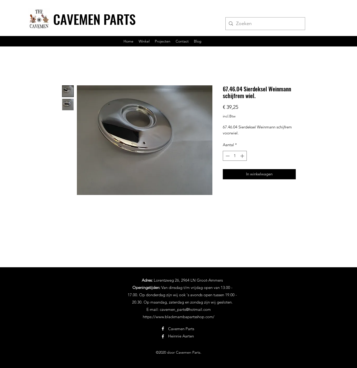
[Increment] (242, 156)
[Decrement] (227, 156)
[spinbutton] (235, 156)
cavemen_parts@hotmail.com (185, 309)
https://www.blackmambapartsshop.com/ (178, 316)
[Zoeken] (265, 23)
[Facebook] (162, 328)
